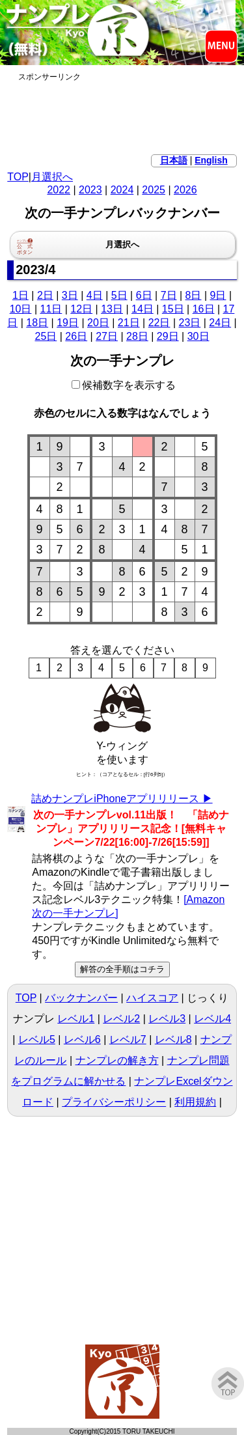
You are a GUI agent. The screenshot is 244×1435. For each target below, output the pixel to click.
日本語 (173, 160)
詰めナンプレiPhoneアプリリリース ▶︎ (121, 798)
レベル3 (166, 1018)
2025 (153, 189)
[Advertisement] (122, 115)
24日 (220, 322)
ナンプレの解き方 (117, 1060)
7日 (169, 295)
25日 (45, 336)
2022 (58, 189)
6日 (144, 295)
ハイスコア (152, 997)
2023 (90, 189)
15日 (173, 308)
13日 (112, 308)
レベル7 (127, 1039)
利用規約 (195, 1102)
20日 (98, 322)
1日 (20, 295)
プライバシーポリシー (114, 1102)
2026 (185, 189)
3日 (70, 295)
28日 (137, 336)
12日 (81, 308)
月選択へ (52, 176)
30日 (198, 336)
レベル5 (36, 1039)
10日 (21, 308)
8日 (193, 295)
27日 (107, 336)
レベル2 (121, 1018)
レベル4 (212, 1018)
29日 (168, 336)
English (211, 160)
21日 (129, 322)
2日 (45, 295)
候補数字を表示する (124, 385)
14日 (142, 308)
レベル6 (82, 1039)
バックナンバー (81, 997)
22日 (159, 322)
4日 (95, 295)
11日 (51, 308)
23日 (190, 322)
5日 (119, 295)
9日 (218, 295)
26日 (76, 336)
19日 (68, 322)
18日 (37, 322)
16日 (204, 308)
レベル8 (173, 1039)
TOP (18, 176)
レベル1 (75, 1018)
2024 (122, 189)
